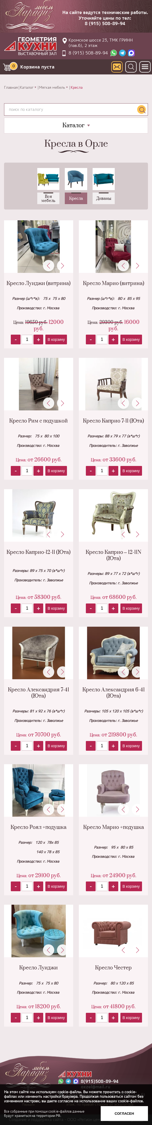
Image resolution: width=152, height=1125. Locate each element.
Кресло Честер (113, 968)
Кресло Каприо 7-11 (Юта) (113, 421)
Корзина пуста (32, 66)
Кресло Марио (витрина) (113, 283)
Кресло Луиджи (38, 968)
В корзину (56, 339)
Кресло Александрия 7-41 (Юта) (38, 693)
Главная (11, 87)
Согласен (124, 1114)
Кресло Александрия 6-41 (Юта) (113, 693)
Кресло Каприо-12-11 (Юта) (38, 552)
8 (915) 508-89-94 (105, 23)
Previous (48, 265)
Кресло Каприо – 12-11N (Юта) (113, 555)
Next (62, 265)
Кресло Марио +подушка (113, 827)
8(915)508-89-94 (100, 1081)
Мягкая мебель (52, 87)
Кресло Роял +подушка (38, 827)
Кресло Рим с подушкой (38, 421)
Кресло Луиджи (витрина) (38, 283)
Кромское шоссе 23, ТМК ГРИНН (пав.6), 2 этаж (101, 42)
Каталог (26, 87)
